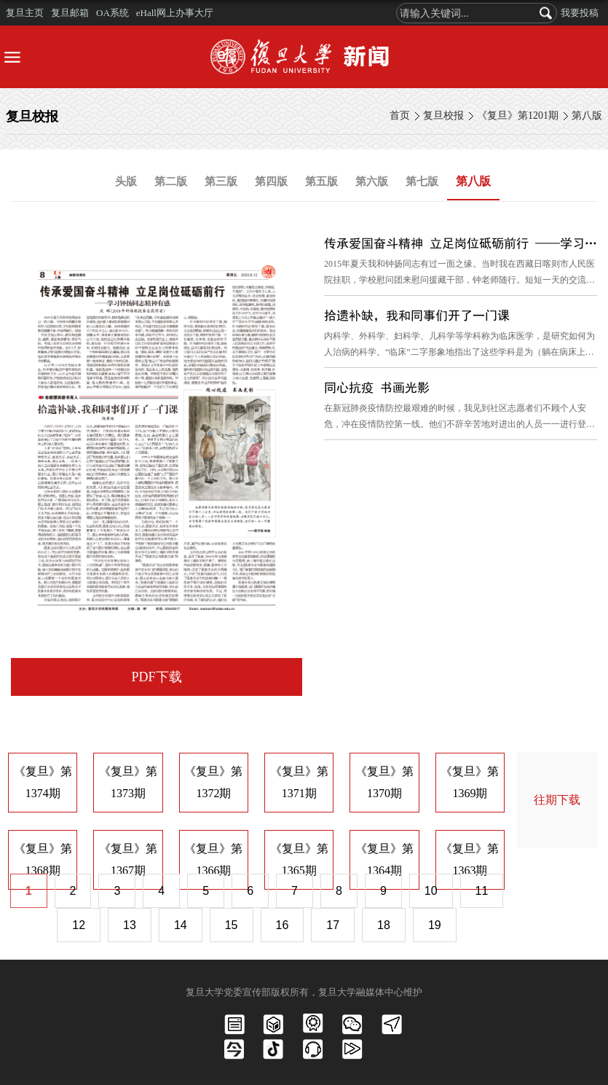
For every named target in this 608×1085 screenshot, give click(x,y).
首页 (400, 115)
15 (231, 925)
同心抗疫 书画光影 (377, 387)
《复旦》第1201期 (517, 115)
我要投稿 (580, 12)
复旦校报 (443, 115)
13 (129, 925)
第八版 (587, 115)
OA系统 (112, 12)
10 (431, 891)
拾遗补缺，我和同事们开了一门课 (417, 315)
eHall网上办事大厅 (174, 12)
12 (78, 925)
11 (482, 891)
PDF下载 (156, 677)
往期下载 (557, 800)
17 (332, 925)
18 (383, 925)
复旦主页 (25, 12)
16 (282, 925)
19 (434, 925)
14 (180, 925)
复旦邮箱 (70, 12)
